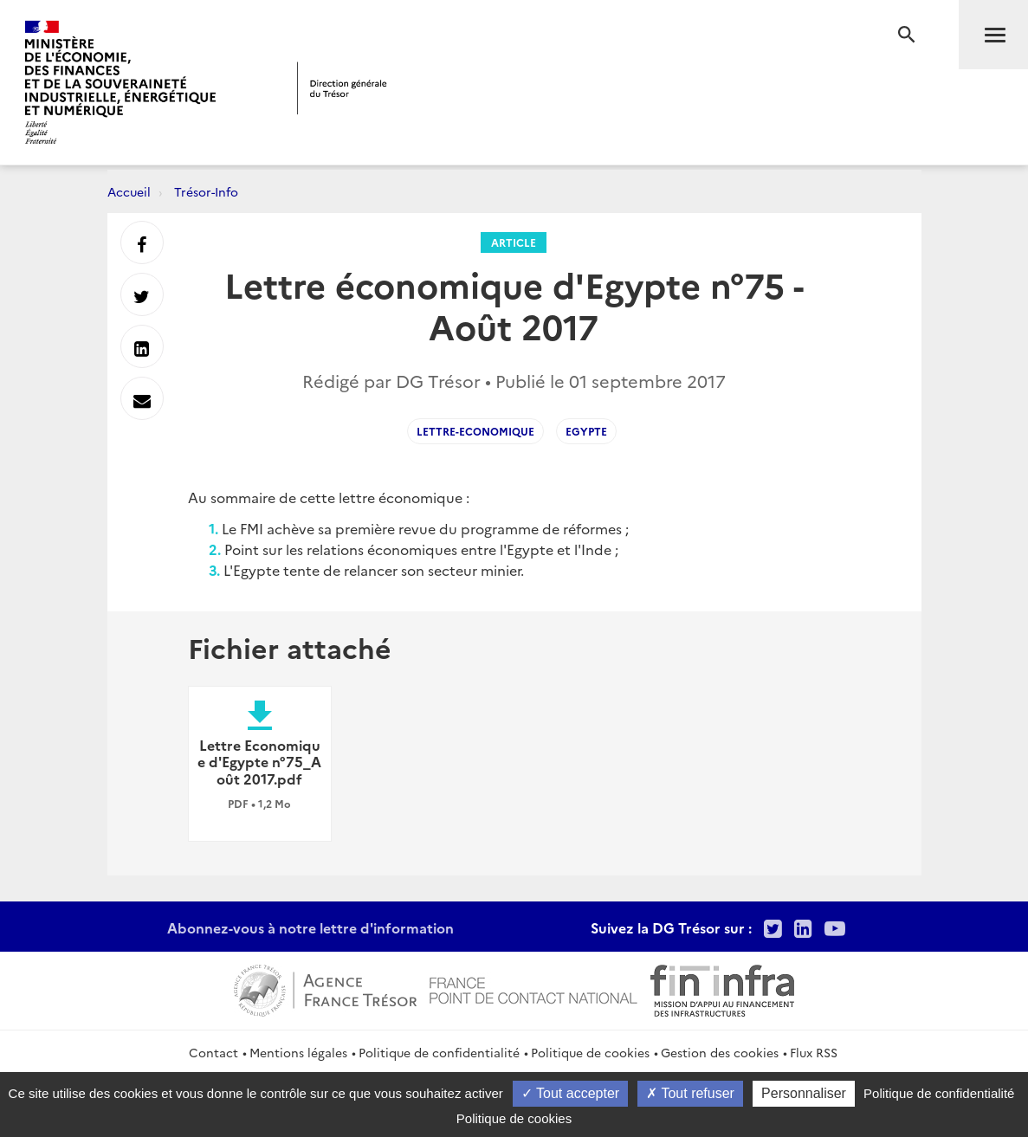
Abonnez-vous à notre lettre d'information (310, 927)
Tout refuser (690, 1093)
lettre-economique (475, 430)
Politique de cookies (590, 1052)
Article (513, 242)
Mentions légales (298, 1052)
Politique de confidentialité (439, 1052)
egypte (586, 430)
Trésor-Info (206, 191)
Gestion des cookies (720, 1052)
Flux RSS (813, 1052)
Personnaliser (803, 1093)
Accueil (129, 191)
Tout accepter (570, 1093)
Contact (213, 1052)
